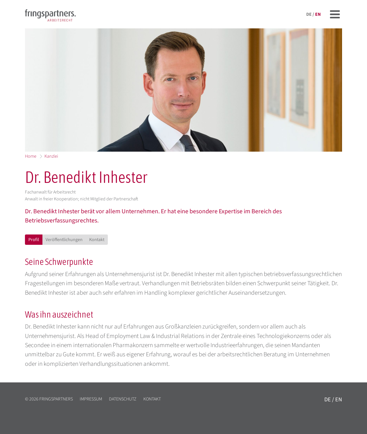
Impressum (91, 399)
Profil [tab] (33, 239)
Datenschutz (122, 399)
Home (30, 156)
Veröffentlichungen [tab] (64, 239)
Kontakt (152, 399)
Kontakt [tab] (96, 239)
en (318, 14)
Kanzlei (51, 156)
